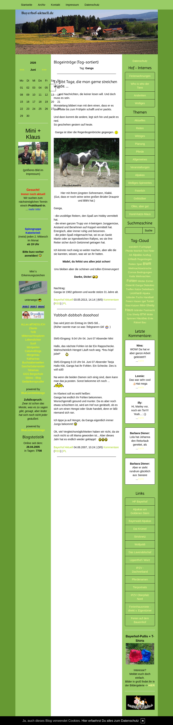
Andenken (140, 95)
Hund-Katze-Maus (140, 214)
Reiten (140, 128)
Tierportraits (140, 587)
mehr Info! (35, 209)
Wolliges (140, 103)
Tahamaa (33, 370)
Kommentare (111, 299)
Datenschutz (92, 4)
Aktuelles (139, 120)
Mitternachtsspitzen (33, 335)
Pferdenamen (140, 579)
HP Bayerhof (139, 501)
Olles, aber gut (140, 206)
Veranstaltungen (139, 167)
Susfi (33, 343)
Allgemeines (140, 159)
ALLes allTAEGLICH (33, 324)
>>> (44, 69)
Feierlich (140, 190)
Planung (140, 143)
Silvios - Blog (33, 377)
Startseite (26, 4)
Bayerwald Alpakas (140, 521)
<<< (22, 69)
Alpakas (140, 175)
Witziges (140, 136)
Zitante (33, 328)
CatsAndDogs (33, 351)
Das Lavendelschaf (140, 552)
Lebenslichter (33, 339)
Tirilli (33, 332)
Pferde (140, 151)
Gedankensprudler (33, 381)
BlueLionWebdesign (33, 393)
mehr (141, 360)
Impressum (72, 4)
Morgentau (33, 354)
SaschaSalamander (33, 366)
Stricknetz (140, 536)
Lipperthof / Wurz (140, 560)
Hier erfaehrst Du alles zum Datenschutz (110, 721)
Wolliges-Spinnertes (140, 182)
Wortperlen (33, 347)
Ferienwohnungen (140, 76)
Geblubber (140, 198)
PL (64, 303)
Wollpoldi (139, 544)
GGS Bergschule (33, 373)
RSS (57, 303)
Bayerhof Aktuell (63, 299)
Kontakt (55, 4)
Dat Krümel (140, 528)
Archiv (41, 4)
